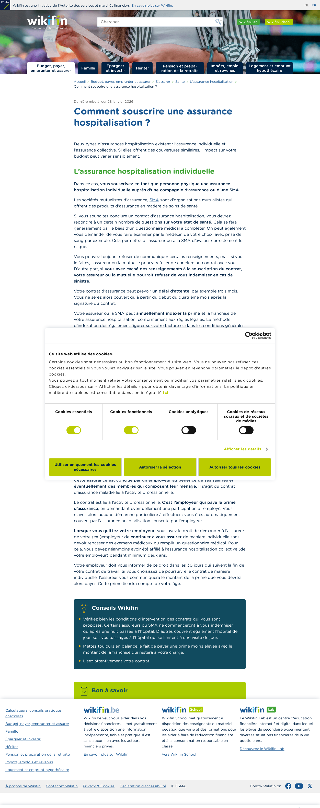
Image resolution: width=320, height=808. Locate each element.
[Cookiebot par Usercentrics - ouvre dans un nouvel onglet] (248, 335)
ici (165, 392)
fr (314, 5)
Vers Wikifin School (179, 754)
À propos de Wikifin (23, 786)
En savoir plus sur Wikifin (106, 754)
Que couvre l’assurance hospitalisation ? (290, 113)
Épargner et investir (115, 68)
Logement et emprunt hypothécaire (270, 68)
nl (306, 5)
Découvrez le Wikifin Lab (262, 748)
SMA (154, 199)
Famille (88, 68)
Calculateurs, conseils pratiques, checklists (33, 713)
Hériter (142, 68)
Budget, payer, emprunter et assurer (51, 68)
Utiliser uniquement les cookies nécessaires (85, 467)
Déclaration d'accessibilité (143, 786)
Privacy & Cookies (99, 786)
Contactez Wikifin (62, 786)
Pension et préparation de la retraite (180, 68)
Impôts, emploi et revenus (225, 68)
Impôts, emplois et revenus (29, 762)
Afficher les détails (242, 449)
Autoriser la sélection (160, 467)
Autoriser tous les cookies (234, 467)
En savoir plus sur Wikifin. (152, 5)
